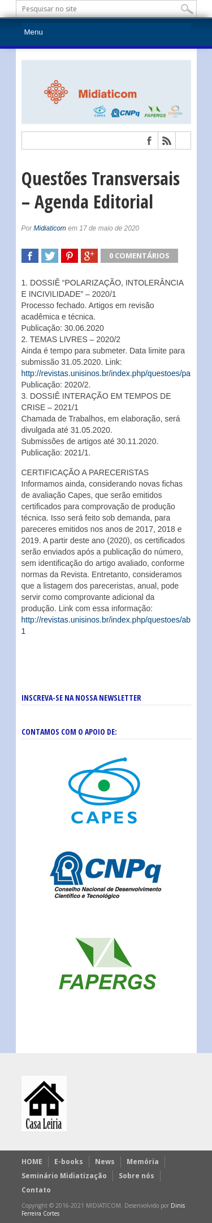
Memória (143, 1161)
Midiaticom (50, 228)
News (105, 1161)
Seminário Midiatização (64, 1176)
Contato (36, 1190)
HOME (31, 1161)
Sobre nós (136, 1176)
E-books (68, 1161)
